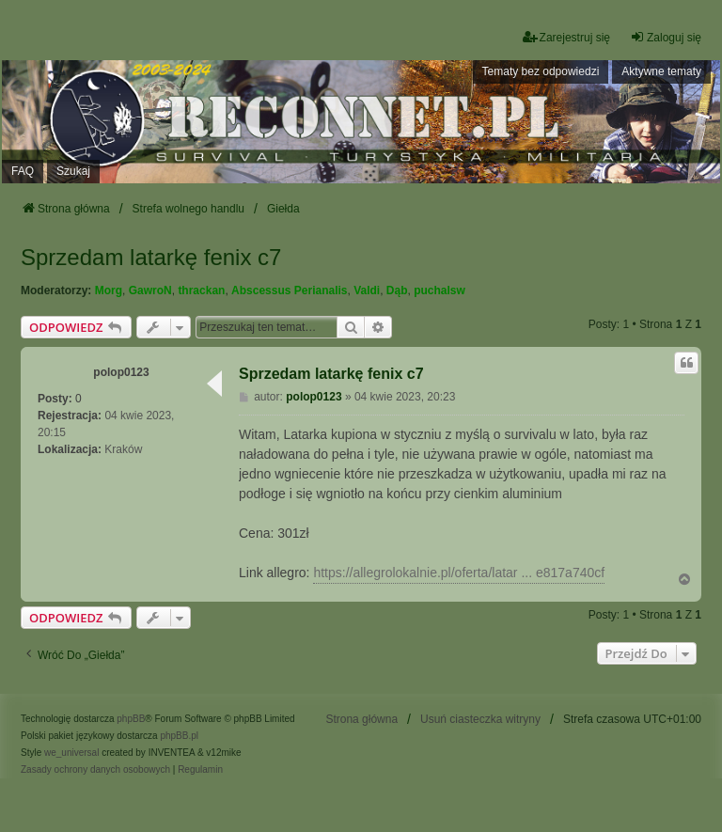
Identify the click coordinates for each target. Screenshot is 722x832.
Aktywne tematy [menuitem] (661, 71)
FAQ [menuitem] (22, 171)
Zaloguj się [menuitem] (665, 37)
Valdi (366, 290)
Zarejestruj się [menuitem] (566, 37)
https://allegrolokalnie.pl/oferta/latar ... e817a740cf (458, 572)
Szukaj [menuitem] (73, 171)
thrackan (201, 290)
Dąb (397, 290)
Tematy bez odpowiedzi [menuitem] (541, 71)
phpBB (131, 719)
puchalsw (439, 290)
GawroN (150, 290)
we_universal (71, 752)
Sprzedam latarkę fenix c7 (151, 257)
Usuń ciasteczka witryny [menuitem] (480, 719)
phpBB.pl (179, 735)
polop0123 (121, 372)
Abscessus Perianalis (289, 290)
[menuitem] (95, 769)
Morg (108, 290)
